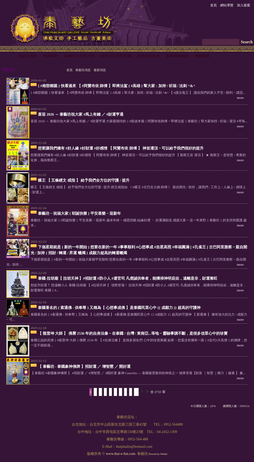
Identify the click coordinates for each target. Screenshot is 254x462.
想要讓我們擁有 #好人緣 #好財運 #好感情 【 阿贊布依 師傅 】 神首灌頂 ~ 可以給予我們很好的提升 (121, 148)
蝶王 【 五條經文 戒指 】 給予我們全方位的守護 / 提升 (84, 180)
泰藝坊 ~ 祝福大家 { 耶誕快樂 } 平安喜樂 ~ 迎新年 (79, 213)
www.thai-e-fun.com (120, 454)
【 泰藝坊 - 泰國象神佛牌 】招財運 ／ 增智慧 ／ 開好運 (84, 366)
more (240, 98)
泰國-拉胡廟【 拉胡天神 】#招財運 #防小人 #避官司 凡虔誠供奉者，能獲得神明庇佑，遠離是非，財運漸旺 (127, 278)
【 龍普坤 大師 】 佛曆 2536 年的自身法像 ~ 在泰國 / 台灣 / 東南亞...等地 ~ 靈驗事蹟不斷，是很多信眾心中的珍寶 (133, 333)
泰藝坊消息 (83, 70)
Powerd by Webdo (158, 454)
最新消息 (100, 70)
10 (136, 392)
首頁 (69, 70)
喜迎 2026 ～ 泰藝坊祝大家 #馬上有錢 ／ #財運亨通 (80, 114)
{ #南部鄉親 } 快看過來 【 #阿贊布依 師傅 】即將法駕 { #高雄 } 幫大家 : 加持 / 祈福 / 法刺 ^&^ (116, 86)
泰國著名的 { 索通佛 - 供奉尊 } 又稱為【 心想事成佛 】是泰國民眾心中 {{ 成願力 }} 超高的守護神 (119, 308)
